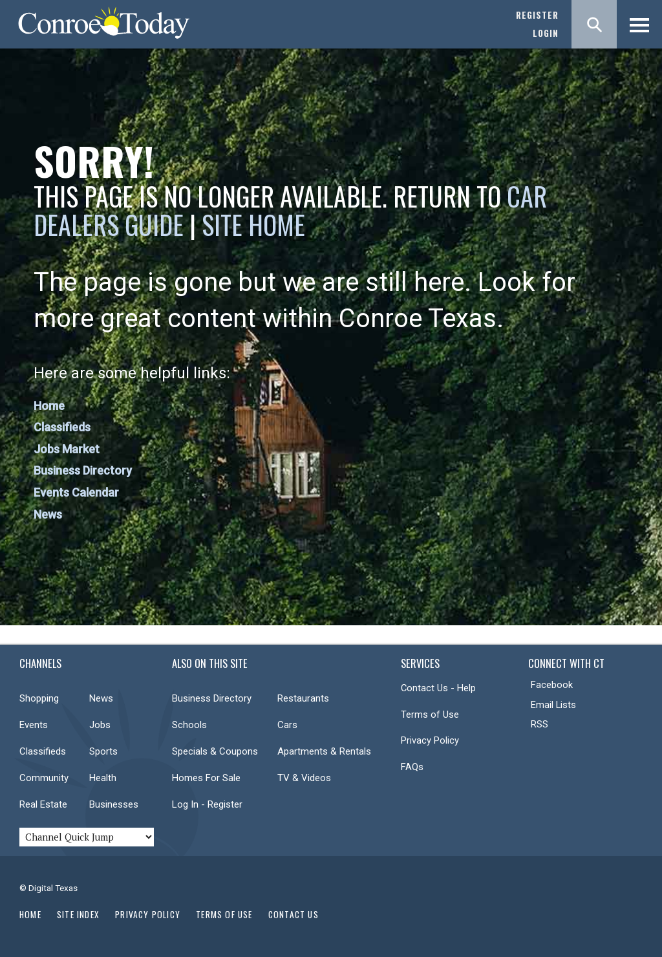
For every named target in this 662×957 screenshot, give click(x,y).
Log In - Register (207, 804)
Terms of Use (430, 714)
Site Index (78, 914)
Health (102, 778)
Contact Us (293, 914)
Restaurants (303, 698)
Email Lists (553, 705)
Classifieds (62, 427)
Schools (189, 725)
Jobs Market (67, 449)
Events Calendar (76, 492)
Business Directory (83, 470)
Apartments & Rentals (324, 751)
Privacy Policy (430, 740)
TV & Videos (304, 778)
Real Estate (43, 804)
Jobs (100, 725)
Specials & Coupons (215, 751)
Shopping (39, 698)
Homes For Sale (206, 778)
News (48, 514)
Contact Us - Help (438, 688)
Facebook (552, 685)
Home (49, 406)
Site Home (253, 224)
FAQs (412, 767)
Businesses (113, 804)
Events (33, 725)
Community (44, 778)
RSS (539, 724)
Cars (287, 725)
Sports (103, 751)
